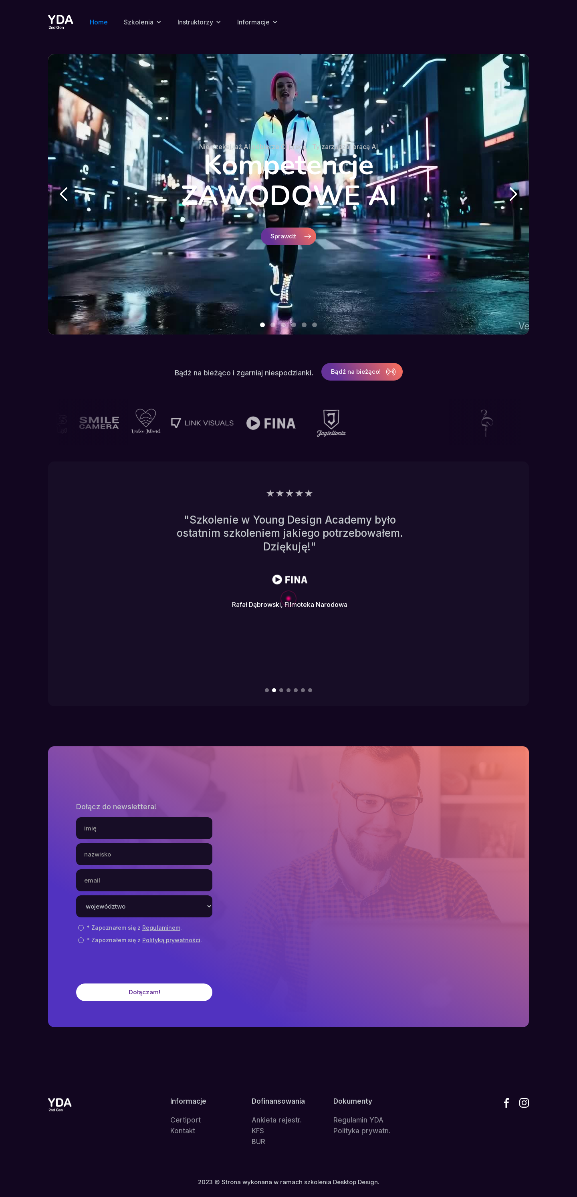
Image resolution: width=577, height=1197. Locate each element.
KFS (258, 1131)
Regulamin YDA (358, 1120)
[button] (142, 22)
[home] (61, 22)
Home (99, 22)
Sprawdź (283, 236)
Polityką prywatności (171, 940)
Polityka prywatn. (361, 1131)
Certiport (185, 1120)
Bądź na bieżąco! (356, 371)
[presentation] (137, 961)
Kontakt (182, 1131)
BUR (258, 1142)
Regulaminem (161, 927)
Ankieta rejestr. (277, 1120)
